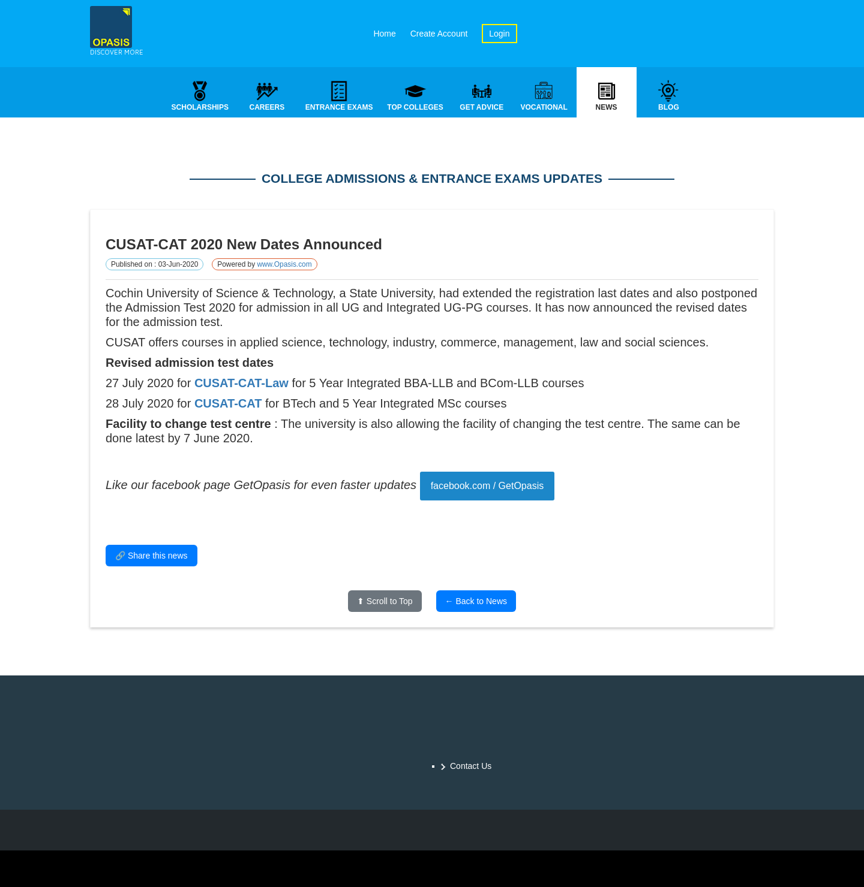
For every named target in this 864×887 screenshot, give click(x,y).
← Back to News (476, 602)
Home (384, 33)
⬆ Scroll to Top (385, 602)
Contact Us (470, 766)
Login (499, 33)
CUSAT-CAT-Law (241, 384)
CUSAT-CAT (228, 404)
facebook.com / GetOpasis (487, 487)
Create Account (439, 33)
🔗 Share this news (151, 557)
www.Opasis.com (284, 265)
